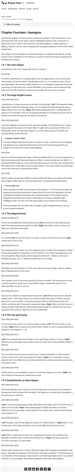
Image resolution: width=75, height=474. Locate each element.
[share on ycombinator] (49, 469)
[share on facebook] (37, 469)
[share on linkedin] (29, 469)
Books (9, 17)
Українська (31, 3)
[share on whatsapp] (41, 469)
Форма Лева (11, 2)
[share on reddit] (33, 469)
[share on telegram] (45, 469)
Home (3, 17)
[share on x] (25, 469)
